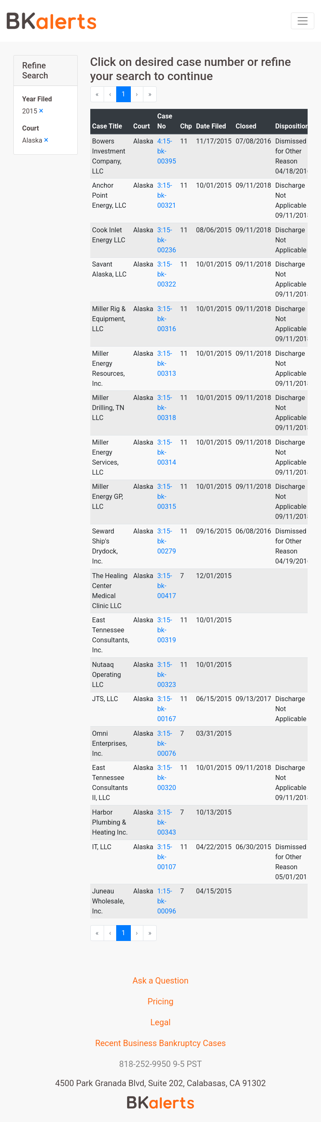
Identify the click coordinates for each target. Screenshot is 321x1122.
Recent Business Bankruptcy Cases (160, 1043)
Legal (160, 1022)
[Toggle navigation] (302, 21)
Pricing (160, 1001)
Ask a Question (160, 981)
